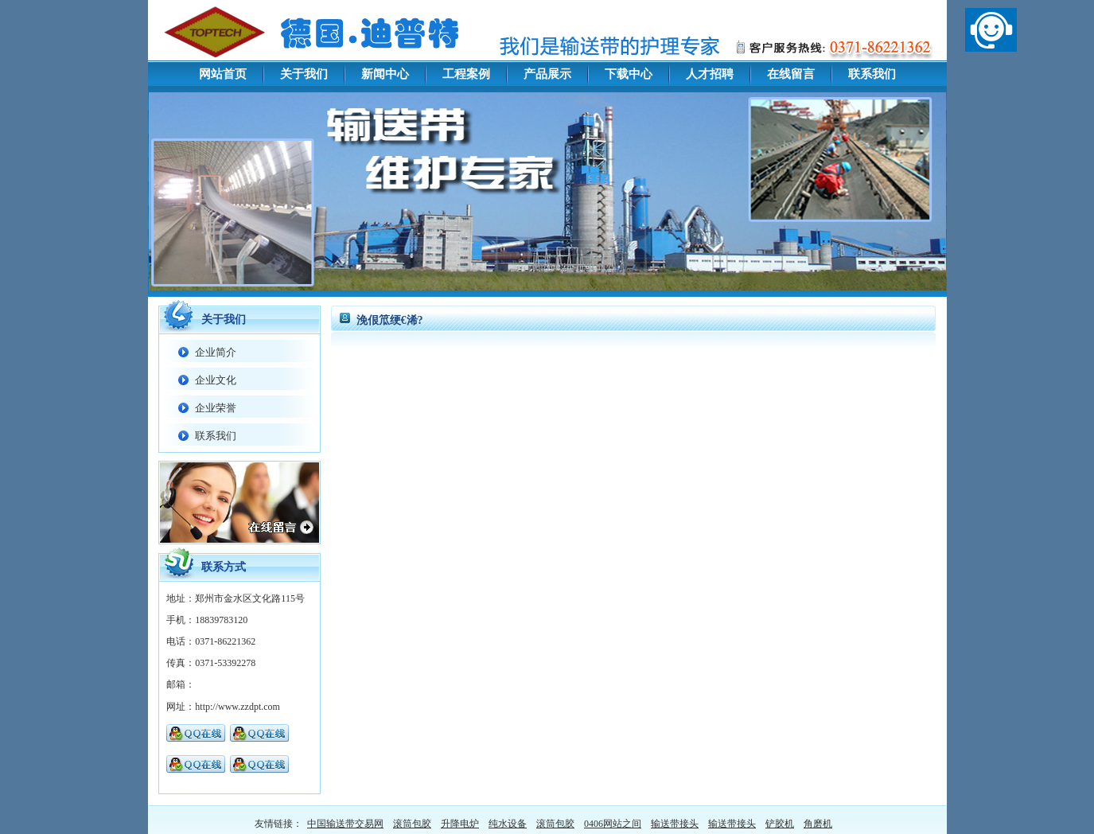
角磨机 (818, 823)
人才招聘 (710, 74)
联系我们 (872, 74)
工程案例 (466, 74)
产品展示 (547, 74)
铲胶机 (779, 823)
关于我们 (304, 74)
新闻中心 (385, 74)
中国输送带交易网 (345, 823)
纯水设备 (508, 823)
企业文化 (215, 380)
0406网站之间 (612, 823)
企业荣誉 (215, 408)
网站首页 (223, 74)
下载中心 (628, 74)
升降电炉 (460, 823)
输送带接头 (675, 823)
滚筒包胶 (412, 823)
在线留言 (791, 74)
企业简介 (215, 352)
